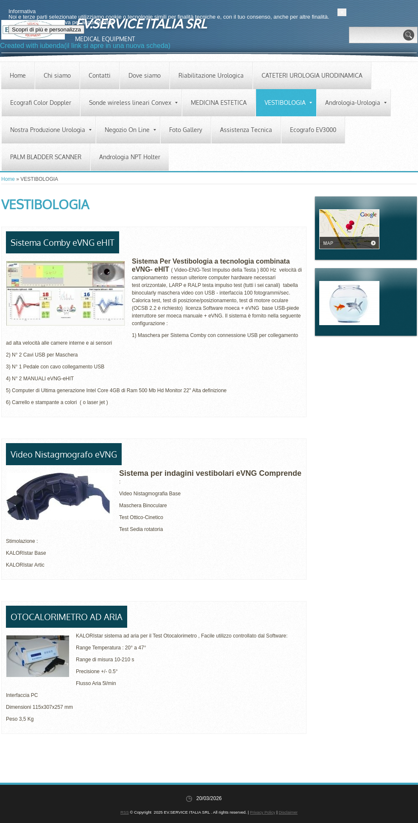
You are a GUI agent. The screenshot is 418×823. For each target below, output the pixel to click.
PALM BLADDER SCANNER (45, 156)
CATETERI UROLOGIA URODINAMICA (312, 75)
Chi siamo (57, 75)
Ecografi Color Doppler (40, 102)
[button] (412, 786)
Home (18, 75)
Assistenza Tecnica (246, 129)
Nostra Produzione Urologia (51, 129)
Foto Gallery (185, 129)
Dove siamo (144, 75)
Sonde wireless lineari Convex (133, 102)
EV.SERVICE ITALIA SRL (140, 23)
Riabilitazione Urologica (211, 75)
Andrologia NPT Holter (129, 156)
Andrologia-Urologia (356, 102)
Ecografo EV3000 (313, 129)
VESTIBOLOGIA (288, 102)
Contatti (100, 75)
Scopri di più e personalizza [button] (56, 803)
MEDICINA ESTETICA (219, 102)
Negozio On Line (130, 129)
